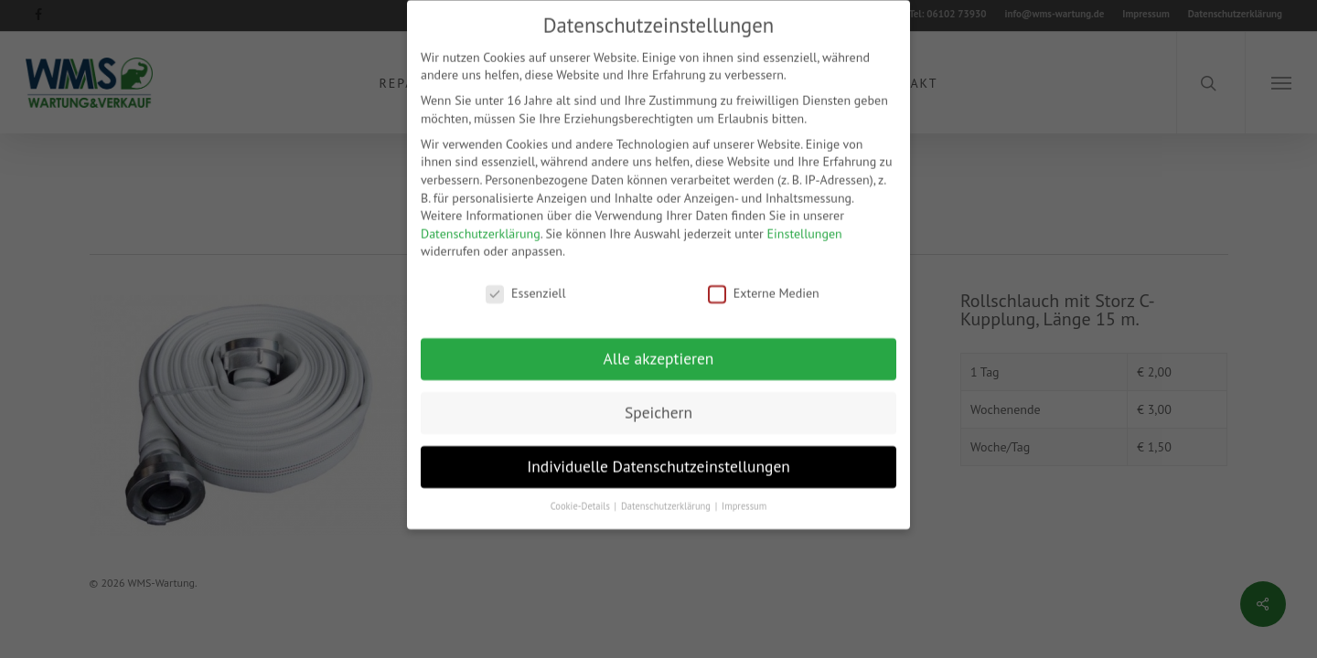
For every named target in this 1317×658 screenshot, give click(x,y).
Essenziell (525, 279)
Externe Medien (763, 279)
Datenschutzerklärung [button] (667, 490)
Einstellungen (804, 218)
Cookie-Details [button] (582, 490)
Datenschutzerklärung (481, 218)
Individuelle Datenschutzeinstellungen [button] (658, 451)
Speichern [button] (658, 397)
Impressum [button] (744, 490)
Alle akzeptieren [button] (659, 343)
